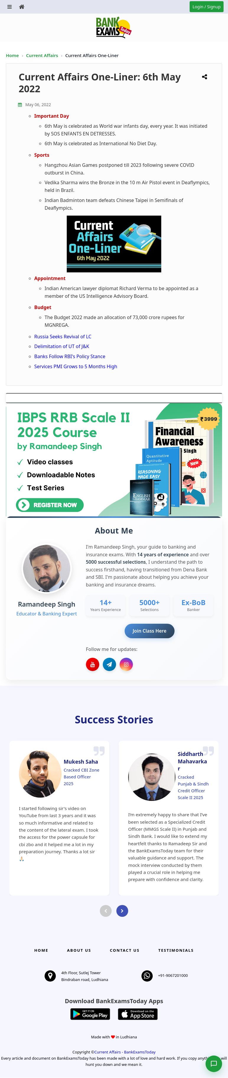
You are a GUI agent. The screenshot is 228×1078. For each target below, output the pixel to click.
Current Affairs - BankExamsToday (124, 1052)
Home (12, 55)
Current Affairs (42, 55)
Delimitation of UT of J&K (61, 346)
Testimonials (176, 950)
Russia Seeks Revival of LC (62, 336)
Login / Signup (207, 6)
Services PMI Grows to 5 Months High (75, 366)
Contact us (124, 950)
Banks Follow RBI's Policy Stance (69, 356)
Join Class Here (150, 631)
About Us (79, 950)
